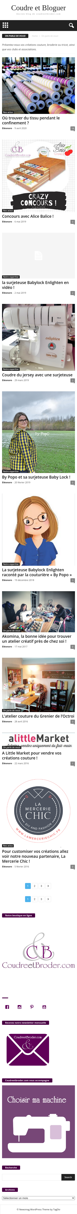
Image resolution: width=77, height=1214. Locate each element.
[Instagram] (20, 1007)
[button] (70, 25)
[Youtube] (45, 1007)
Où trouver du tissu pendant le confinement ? (31, 120)
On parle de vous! (11, 630)
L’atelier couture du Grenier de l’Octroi (38, 716)
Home (35, 35)
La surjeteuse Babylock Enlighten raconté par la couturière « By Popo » (37, 572)
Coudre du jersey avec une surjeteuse (37, 375)
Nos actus (8, 112)
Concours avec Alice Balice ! (28, 216)
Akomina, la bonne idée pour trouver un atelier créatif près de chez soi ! (36, 639)
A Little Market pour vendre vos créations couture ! (31, 755)
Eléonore (7, 128)
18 (72, 128)
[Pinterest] (33, 1007)
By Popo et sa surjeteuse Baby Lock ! (36, 477)
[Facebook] (8, 1007)
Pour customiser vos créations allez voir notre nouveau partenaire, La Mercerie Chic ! (35, 856)
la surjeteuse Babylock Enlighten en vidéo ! (35, 285)
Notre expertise (11, 276)
